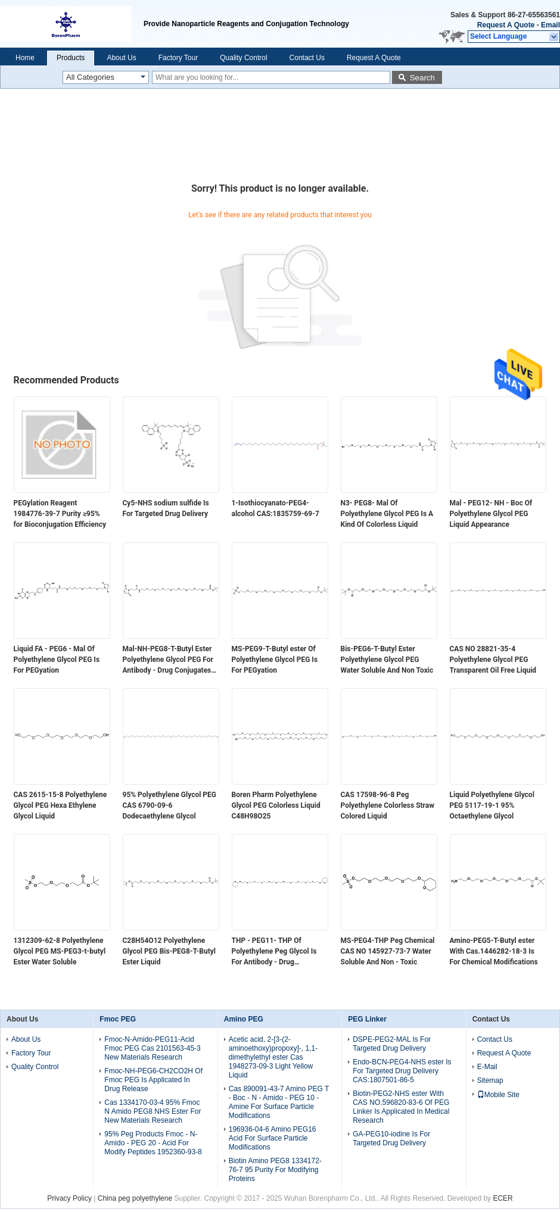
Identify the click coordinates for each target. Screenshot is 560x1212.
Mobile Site (498, 1095)
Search (422, 77)
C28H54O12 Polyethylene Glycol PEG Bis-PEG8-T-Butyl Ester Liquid (169, 951)
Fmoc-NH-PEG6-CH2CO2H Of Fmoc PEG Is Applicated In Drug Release (153, 1080)
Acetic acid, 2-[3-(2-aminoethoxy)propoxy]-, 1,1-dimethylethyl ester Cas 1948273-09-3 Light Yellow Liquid (273, 1057)
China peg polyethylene (135, 1198)
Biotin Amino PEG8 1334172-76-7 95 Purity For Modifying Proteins (275, 1170)
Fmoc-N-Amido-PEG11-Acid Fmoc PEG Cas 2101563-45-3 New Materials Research (152, 1048)
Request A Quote (505, 25)
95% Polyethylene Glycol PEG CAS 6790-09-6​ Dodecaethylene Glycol (170, 805)
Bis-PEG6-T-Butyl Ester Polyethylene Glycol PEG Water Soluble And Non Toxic (387, 659)
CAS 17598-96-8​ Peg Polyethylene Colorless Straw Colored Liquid (388, 805)
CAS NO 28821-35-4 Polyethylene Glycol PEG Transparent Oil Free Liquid (493, 659)
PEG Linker (367, 1019)
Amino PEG (243, 1019)
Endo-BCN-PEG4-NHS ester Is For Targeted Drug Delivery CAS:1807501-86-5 (402, 1071)
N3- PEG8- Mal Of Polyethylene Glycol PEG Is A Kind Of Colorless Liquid (387, 514)
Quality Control (243, 58)
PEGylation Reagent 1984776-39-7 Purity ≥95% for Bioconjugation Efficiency (60, 514)
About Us (121, 58)
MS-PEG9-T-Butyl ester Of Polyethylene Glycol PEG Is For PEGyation (275, 659)
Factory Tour (178, 58)
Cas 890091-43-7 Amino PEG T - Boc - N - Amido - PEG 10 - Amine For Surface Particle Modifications (279, 1102)
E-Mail (487, 1067)
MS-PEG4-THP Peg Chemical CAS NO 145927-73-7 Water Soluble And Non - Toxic (388, 951)
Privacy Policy (69, 1198)
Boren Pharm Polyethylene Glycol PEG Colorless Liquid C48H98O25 (276, 805)
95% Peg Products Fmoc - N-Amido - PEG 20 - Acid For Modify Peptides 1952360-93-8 (152, 1143)
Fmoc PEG (117, 1019)
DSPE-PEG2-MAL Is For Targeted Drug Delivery (392, 1043)
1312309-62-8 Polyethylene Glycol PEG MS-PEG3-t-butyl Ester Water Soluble (60, 951)
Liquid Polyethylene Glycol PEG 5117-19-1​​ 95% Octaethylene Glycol (492, 805)
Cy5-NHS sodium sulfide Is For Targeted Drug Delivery (166, 508)
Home (25, 58)
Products (71, 58)
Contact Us (307, 58)
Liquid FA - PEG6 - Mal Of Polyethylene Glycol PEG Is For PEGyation (57, 659)
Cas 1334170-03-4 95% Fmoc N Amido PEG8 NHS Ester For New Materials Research (152, 1111)
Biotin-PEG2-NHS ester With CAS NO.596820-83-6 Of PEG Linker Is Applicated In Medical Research (401, 1106)
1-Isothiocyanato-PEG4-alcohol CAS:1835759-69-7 (275, 508)
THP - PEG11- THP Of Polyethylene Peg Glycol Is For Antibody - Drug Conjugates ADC (274, 951)
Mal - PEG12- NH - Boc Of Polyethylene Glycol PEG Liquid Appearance (491, 514)
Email (550, 25)
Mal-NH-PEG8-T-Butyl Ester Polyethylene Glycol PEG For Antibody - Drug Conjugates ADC (168, 660)
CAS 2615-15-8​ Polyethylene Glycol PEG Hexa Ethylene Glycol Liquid (60, 805)
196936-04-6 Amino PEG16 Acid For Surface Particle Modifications (272, 1138)
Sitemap (490, 1080)
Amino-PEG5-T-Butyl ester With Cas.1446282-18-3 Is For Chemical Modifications (494, 951)
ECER (502, 1198)
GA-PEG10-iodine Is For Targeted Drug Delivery (391, 1138)
